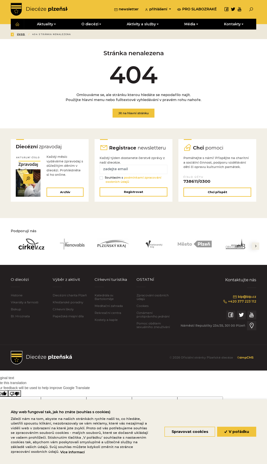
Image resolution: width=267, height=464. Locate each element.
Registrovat (133, 193)
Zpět (17, 34)
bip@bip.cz (244, 297)
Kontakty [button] (232, 24)
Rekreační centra (108, 314)
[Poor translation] (14, 394)
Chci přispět (217, 193)
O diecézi (20, 280)
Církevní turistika (111, 280)
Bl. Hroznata (20, 317)
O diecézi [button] (89, 24)
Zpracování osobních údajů (152, 298)
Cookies (142, 307)
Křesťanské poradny (68, 303)
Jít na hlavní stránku (133, 113)
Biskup (16, 310)
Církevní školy (63, 310)
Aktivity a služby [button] (141, 24)
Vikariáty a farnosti (24, 303)
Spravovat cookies (189, 431)
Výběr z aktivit (67, 280)
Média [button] (189, 24)
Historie (17, 296)
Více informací (72, 452)
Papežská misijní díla (68, 317)
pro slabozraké (197, 10)
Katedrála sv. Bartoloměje (104, 298)
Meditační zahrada (109, 307)
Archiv (65, 193)
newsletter (126, 10)
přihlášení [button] (156, 10)
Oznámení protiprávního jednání (152, 315)
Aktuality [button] (45, 24)
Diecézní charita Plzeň (70, 296)
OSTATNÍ (145, 280)
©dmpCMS (245, 358)
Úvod (34, 34)
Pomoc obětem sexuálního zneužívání (153, 326)
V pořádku (236, 431)
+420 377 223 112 (239, 302)
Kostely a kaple (106, 320)
